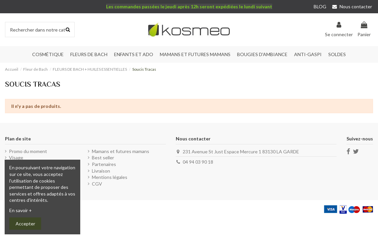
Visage (16, 157)
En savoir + (20, 210)
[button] (89, 54)
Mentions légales (109, 177)
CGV (97, 184)
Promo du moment (28, 151)
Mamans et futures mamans (120, 151)
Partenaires (104, 164)
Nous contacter (352, 6)
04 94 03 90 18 (198, 162)
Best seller (103, 157)
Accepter (25, 223)
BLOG (320, 6)
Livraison (101, 171)
